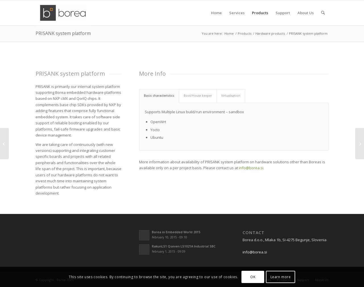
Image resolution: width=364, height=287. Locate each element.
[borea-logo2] (63, 12)
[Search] (322, 12)
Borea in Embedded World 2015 (176, 232)
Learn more (280, 276)
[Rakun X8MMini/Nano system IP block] (4, 143)
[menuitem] (216, 12)
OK (252, 276)
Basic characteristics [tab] (159, 96)
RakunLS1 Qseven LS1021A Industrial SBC (184, 246)
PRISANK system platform (63, 33)
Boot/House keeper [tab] (198, 96)
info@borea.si (251, 167)
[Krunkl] (359, 143)
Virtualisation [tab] (230, 96)
